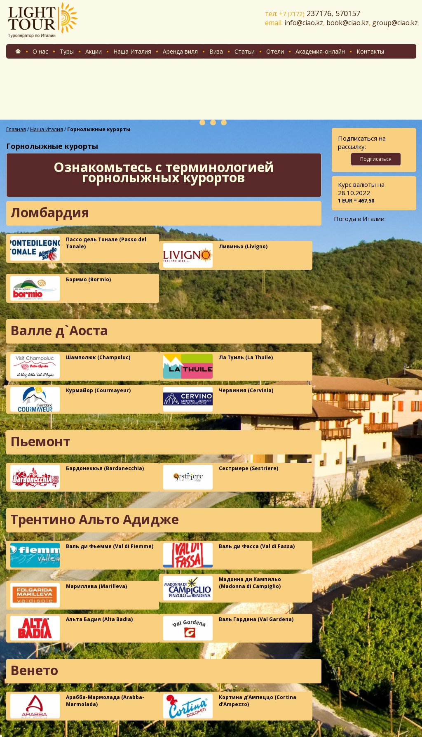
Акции (93, 51)
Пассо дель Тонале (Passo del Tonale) (78, 248)
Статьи (244, 51)
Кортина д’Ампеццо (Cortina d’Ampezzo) (229, 706)
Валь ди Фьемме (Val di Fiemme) (81, 555)
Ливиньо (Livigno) (215, 255)
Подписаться (376, 158)
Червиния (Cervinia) (218, 399)
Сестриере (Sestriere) (220, 477)
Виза (216, 51)
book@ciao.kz (347, 22)
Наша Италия (132, 51)
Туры (67, 51)
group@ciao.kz (395, 22)
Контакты (370, 51)
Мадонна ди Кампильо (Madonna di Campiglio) (222, 588)
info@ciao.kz (303, 22)
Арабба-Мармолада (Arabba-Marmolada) (77, 706)
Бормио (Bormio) (60, 288)
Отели (275, 51)
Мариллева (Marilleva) (68, 595)
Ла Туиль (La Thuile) (218, 366)
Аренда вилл (180, 51)
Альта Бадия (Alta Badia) (71, 628)
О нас (40, 51)
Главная (16, 129)
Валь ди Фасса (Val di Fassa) (229, 555)
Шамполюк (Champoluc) (70, 366)
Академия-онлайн (320, 51)
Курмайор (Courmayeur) (70, 399)
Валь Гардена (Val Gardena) (228, 628)
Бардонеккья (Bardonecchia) (77, 477)
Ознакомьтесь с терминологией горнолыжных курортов (164, 172)
